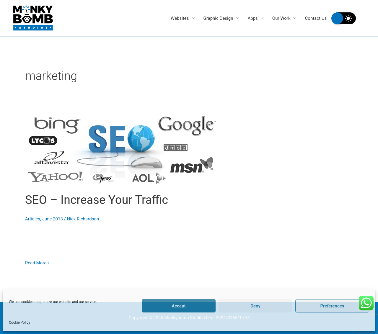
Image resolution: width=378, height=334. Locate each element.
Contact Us (316, 18)
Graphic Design (218, 18)
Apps (252, 18)
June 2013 (52, 219)
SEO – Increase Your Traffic (96, 200)
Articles (32, 219)
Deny (255, 306)
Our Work (281, 18)
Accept (178, 306)
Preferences (332, 306)
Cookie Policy (19, 322)
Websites (180, 18)
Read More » (37, 262)
